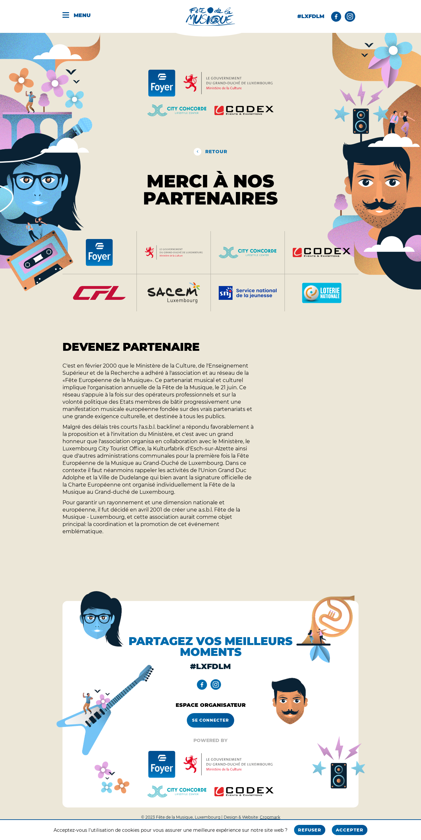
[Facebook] (336, 16)
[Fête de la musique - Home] (210, 16)
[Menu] (81, 16)
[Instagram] (350, 16)
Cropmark (270, 817)
